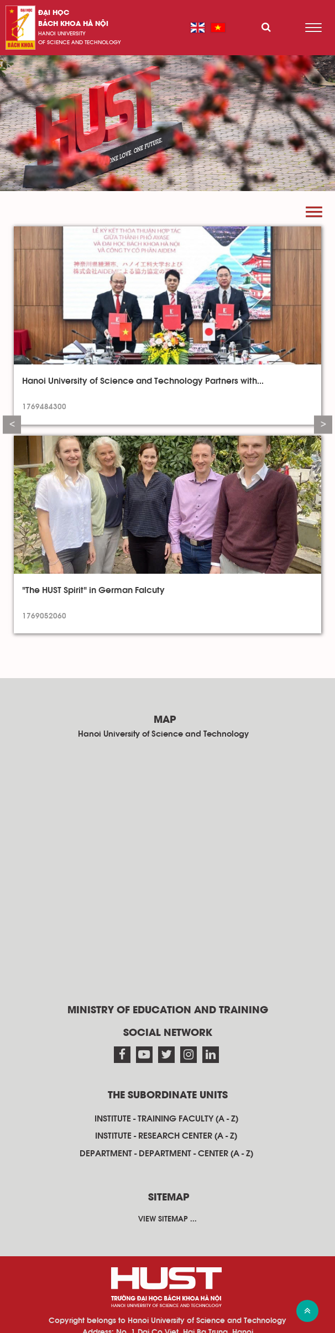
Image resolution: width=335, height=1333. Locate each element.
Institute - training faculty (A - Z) (166, 1118)
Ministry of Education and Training (167, 1010)
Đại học (53, 13)
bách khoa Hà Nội (73, 24)
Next (323, 425)
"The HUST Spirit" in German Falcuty (93, 590)
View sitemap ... (167, 1219)
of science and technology (79, 42)
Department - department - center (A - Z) (166, 1153)
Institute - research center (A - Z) (166, 1135)
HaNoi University (62, 33)
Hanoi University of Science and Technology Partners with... (143, 381)
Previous (12, 425)
